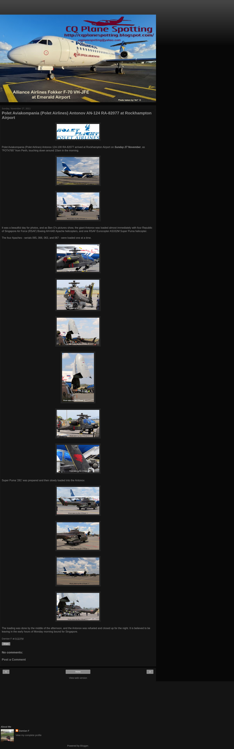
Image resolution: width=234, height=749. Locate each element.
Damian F (24, 731)
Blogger (84, 745)
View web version (78, 678)
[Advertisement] (78, 9)
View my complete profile (29, 735)
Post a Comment (14, 659)
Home (78, 672)
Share (6, 644)
